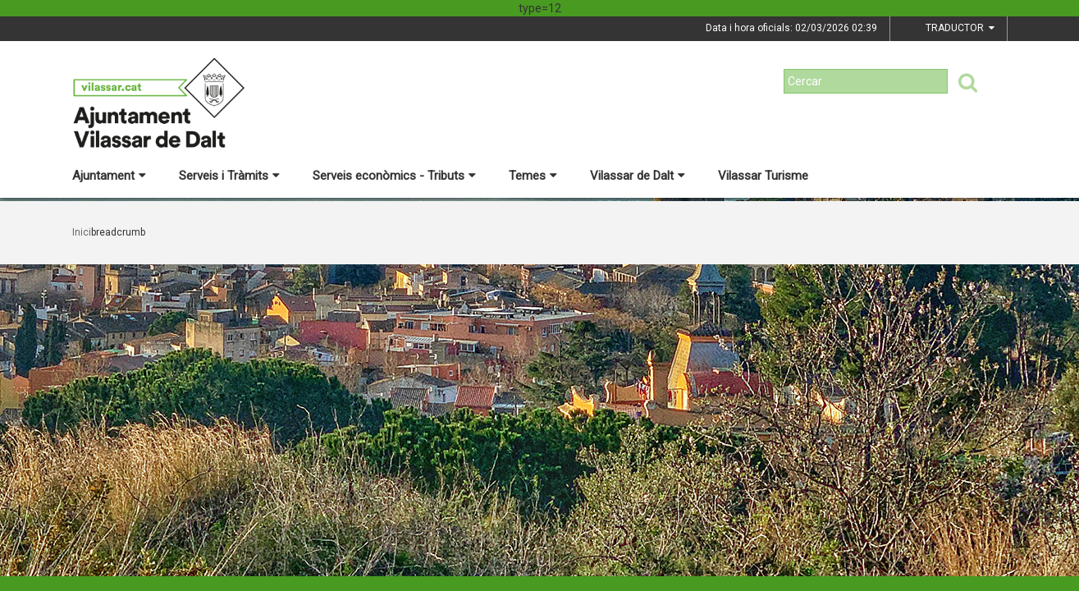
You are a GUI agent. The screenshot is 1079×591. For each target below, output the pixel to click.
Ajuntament (109, 175)
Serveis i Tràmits (229, 175)
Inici (81, 232)
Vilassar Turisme (763, 175)
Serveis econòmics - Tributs (394, 175)
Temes (533, 175)
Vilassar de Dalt (637, 175)
